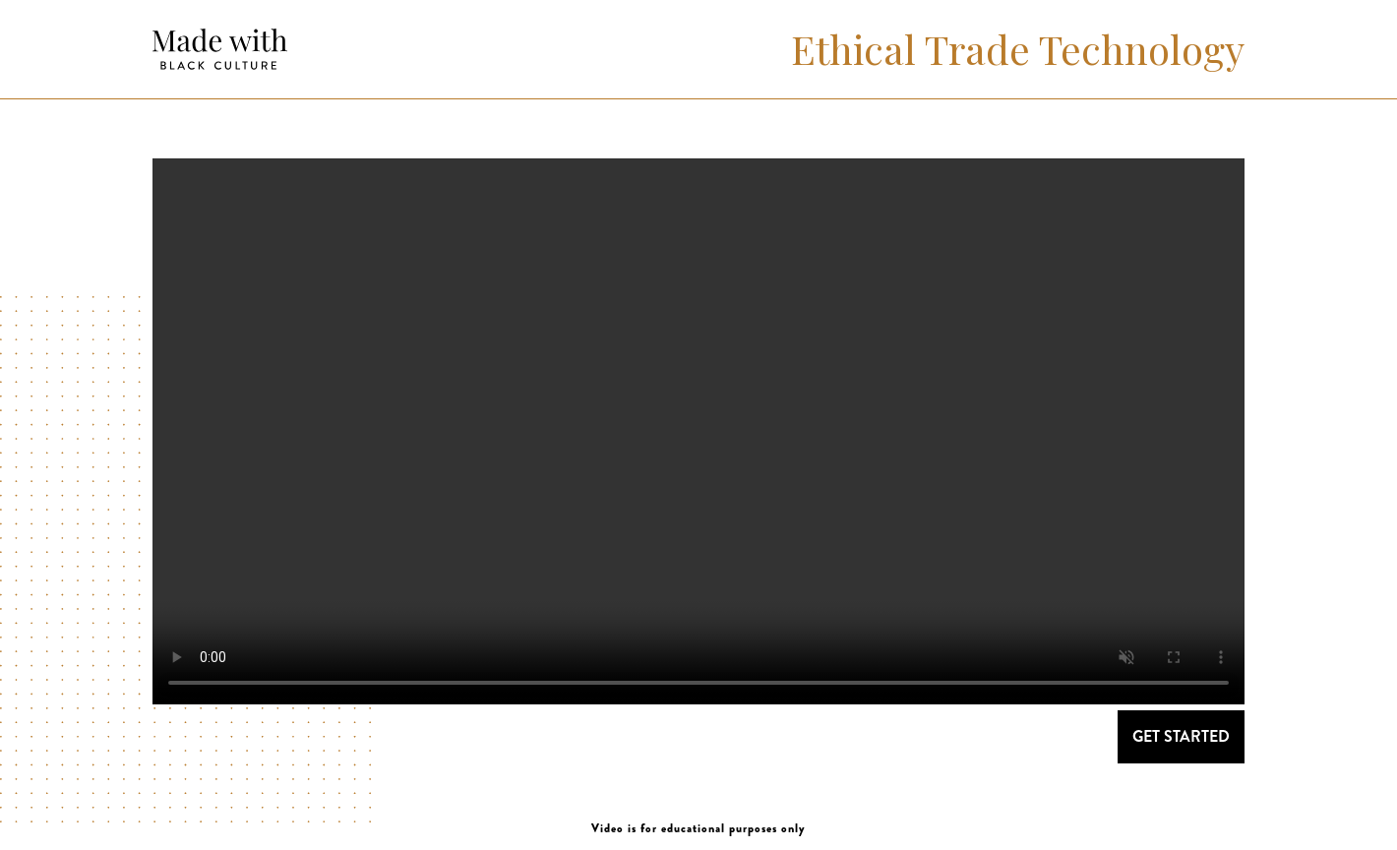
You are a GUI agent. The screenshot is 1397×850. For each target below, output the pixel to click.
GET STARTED (1181, 736)
